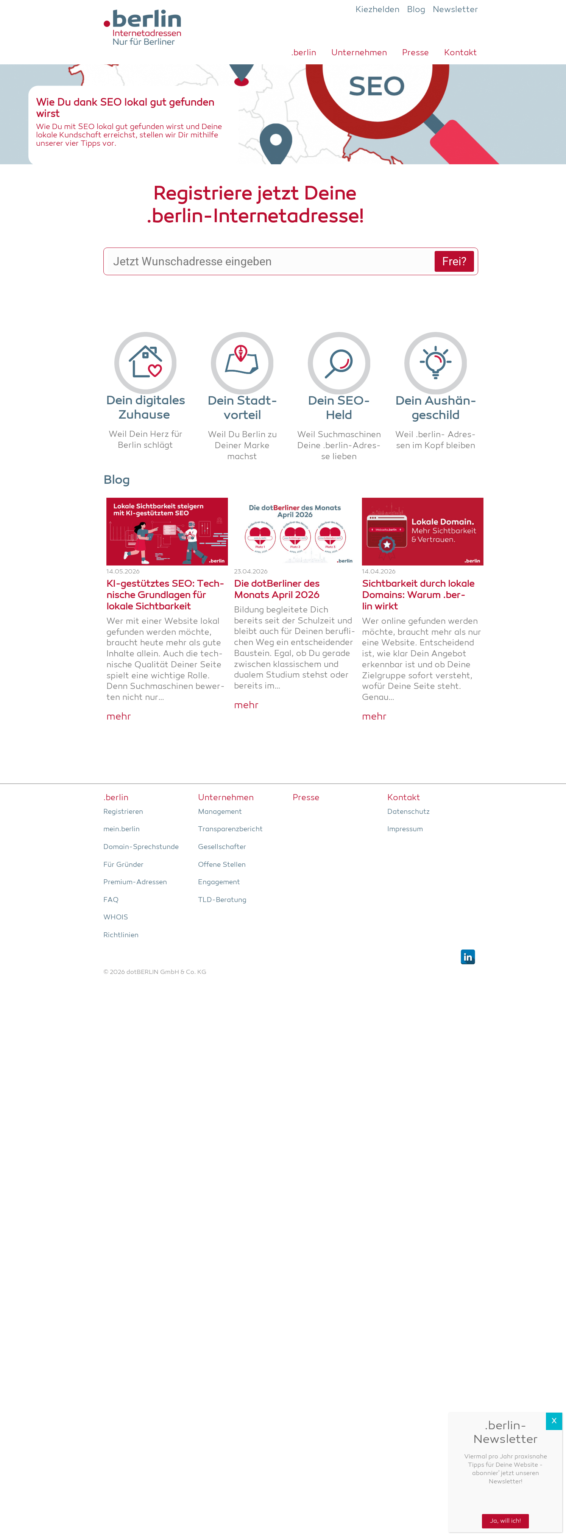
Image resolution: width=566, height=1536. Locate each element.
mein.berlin (121, 801)
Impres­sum (405, 801)
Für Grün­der (123, 837)
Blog (416, 10)
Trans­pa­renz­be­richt (230, 801)
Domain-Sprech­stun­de (141, 819)
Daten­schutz (408, 784)
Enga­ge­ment (219, 854)
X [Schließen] (554, 1421)
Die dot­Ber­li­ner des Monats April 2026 (277, 562)
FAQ (111, 872)
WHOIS (115, 889)
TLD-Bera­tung (222, 872)
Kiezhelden (377, 10)
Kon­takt (460, 53)
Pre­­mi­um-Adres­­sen (135, 854)
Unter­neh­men (359, 53)
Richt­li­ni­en (121, 907)
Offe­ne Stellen (222, 837)
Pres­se (415, 53)
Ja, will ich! (505, 1521)
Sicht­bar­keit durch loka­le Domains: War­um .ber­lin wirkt (418, 568)
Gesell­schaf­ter (222, 819)
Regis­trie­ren (123, 784)
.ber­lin (303, 53)
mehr (118, 689)
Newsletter (455, 10)
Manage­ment (220, 784)
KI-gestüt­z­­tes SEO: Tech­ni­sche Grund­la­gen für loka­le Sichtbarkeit (165, 568)
